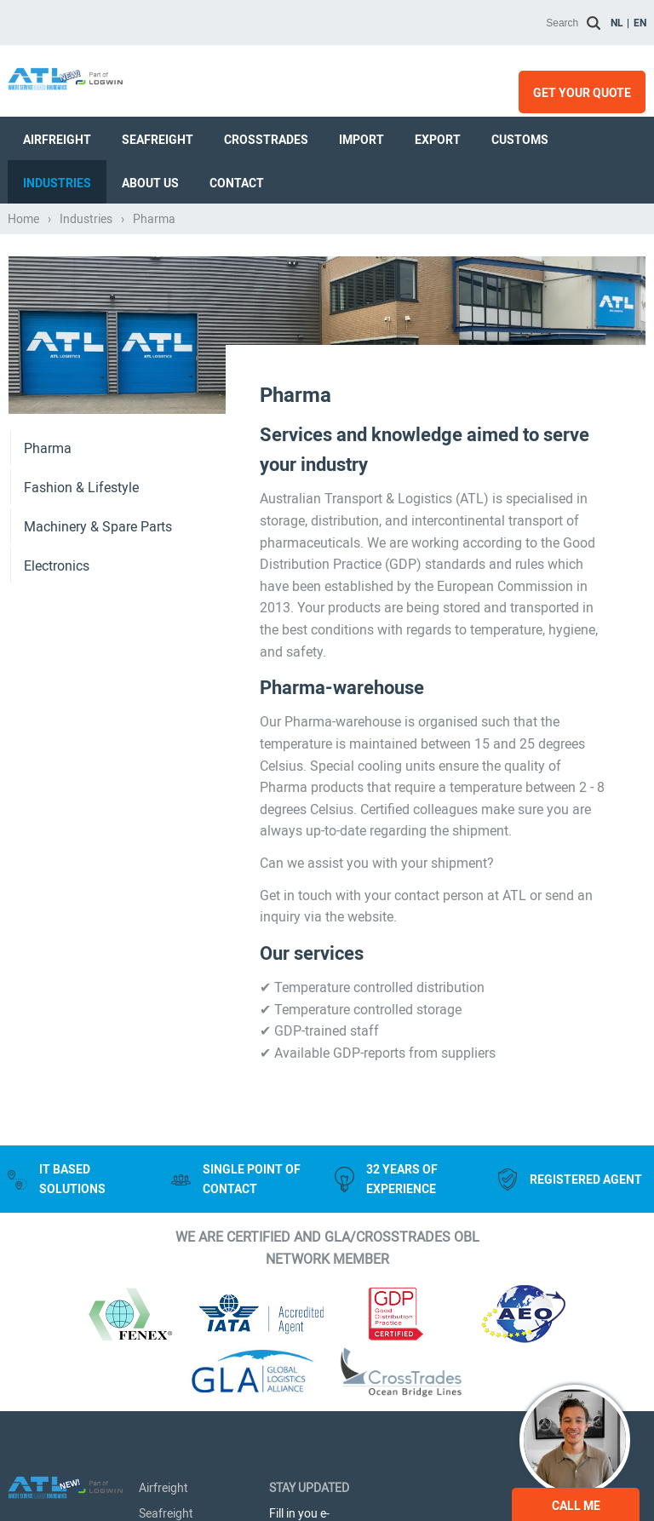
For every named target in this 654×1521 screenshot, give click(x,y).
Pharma (48, 448)
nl (617, 23)
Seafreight (157, 139)
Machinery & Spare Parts (98, 527)
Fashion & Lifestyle (81, 487)
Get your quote (582, 93)
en (640, 23)
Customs (519, 139)
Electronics (56, 566)
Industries (57, 183)
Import (361, 139)
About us (150, 183)
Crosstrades (266, 139)
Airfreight (57, 139)
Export (438, 139)
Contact (236, 183)
